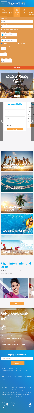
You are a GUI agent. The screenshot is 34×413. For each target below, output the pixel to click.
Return (5, 43)
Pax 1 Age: (3, 52)
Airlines (25, 370)
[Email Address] (17, 358)
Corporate (11, 368)
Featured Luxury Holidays (14, 208)
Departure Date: (6, 32)
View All (15, 129)
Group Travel (18, 370)
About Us (4, 368)
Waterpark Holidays (16, 230)
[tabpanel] (17, 81)
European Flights (15, 104)
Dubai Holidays (12, 188)
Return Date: (5, 37)
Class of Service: (6, 58)
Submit (17, 363)
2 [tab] (17, 95)
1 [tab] (16, 95)
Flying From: (4, 18)
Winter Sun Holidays (16, 251)
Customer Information (7, 370)
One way (22, 43)
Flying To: (4, 24)
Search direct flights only (10, 29)
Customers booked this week (15, 166)
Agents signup (19, 368)
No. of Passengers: (6, 46)
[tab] (4, 3)
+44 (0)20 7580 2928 (8, 376)
